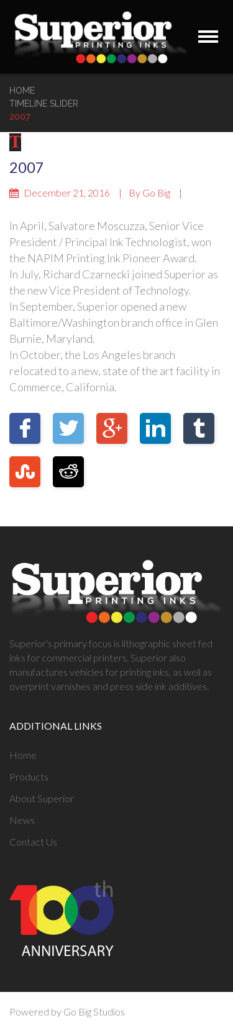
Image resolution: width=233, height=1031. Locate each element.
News (22, 820)
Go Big (156, 192)
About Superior (41, 798)
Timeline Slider (43, 103)
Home (22, 90)
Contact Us (33, 841)
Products (28, 776)
